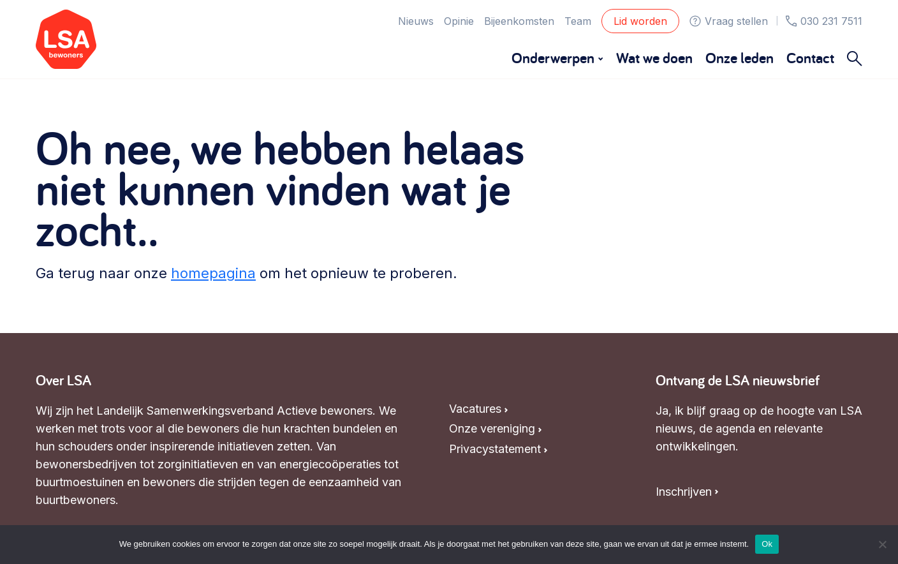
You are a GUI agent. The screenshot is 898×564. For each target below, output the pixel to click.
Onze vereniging (492, 428)
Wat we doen (654, 58)
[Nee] (882, 544)
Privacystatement (495, 449)
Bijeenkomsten (519, 21)
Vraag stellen (728, 21)
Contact (810, 58)
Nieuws (416, 21)
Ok (767, 544)
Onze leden (739, 58)
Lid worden (640, 21)
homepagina (213, 273)
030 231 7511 (824, 21)
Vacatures (475, 408)
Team (577, 21)
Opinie (459, 21)
